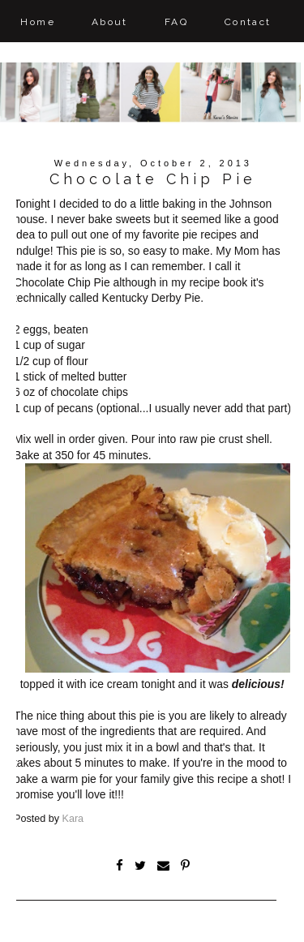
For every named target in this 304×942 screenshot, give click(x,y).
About (110, 22)
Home (37, 22)
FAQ (176, 22)
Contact (248, 22)
